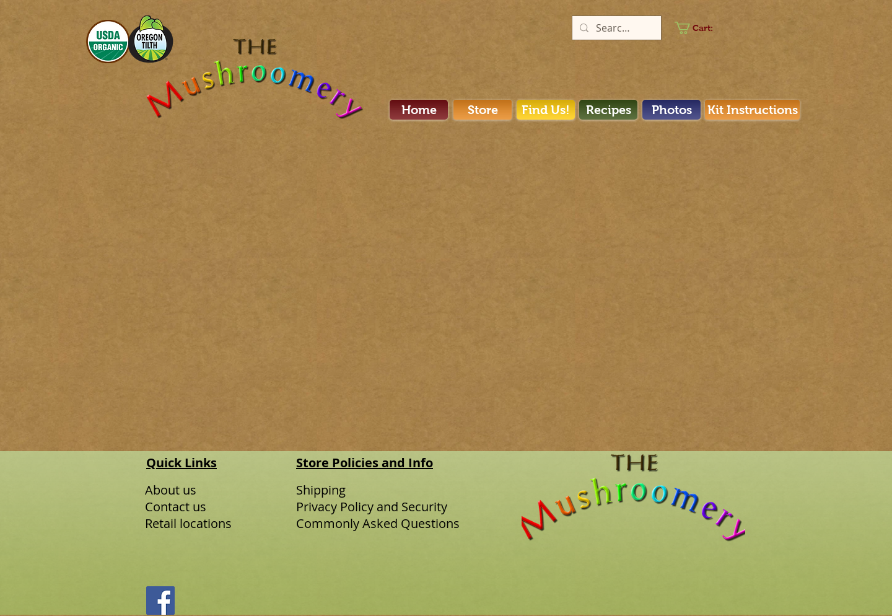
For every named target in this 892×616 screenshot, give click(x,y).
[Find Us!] (546, 110)
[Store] (482, 110)
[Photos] (671, 110)
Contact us (175, 506)
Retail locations (188, 523)
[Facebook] (160, 600)
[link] (701, 28)
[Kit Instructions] (752, 110)
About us (170, 490)
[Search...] (615, 28)
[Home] (419, 110)
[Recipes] (608, 110)
